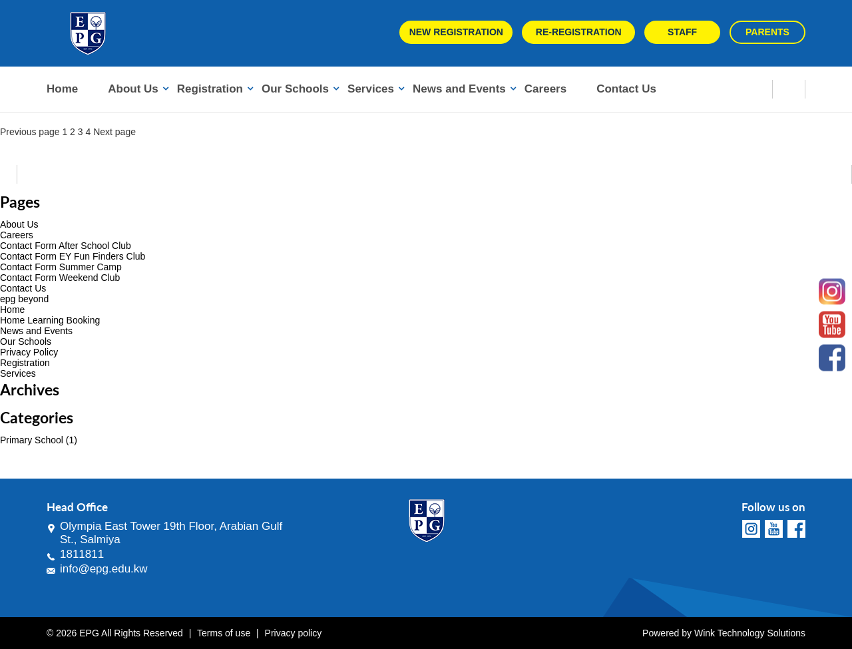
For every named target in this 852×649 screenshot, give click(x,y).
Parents (767, 32)
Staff (682, 32)
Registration (210, 89)
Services (370, 89)
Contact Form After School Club (65, 245)
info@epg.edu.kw (104, 568)
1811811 (82, 554)
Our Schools (295, 89)
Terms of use (223, 633)
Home (62, 89)
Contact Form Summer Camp (61, 267)
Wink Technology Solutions (749, 633)
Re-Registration (579, 32)
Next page (114, 131)
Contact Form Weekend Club (60, 277)
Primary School (31, 440)
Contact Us (626, 89)
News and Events (459, 89)
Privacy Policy (29, 352)
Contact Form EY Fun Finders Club (72, 256)
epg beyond (24, 299)
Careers (545, 89)
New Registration (456, 32)
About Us (133, 89)
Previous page (30, 131)
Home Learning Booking (50, 320)
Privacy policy (293, 633)
